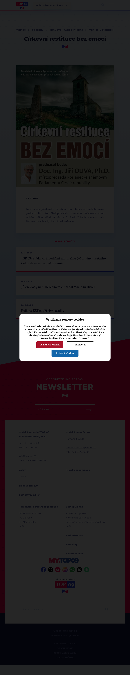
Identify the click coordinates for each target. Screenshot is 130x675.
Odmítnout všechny (50, 345)
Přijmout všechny (65, 353)
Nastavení (80, 345)
